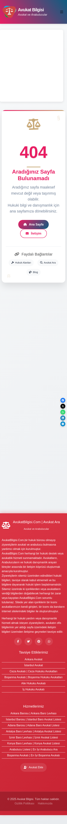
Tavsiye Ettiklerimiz (33, 652)
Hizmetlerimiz (33, 706)
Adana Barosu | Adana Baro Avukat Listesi (33, 725)
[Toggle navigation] (61, 12)
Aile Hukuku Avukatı (33, 683)
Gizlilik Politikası (24, 803)
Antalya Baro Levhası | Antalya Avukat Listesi (33, 731)
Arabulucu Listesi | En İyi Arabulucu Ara (33, 749)
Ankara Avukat (33, 659)
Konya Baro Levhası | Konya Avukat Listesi (33, 743)
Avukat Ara (48, 262)
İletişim (34, 233)
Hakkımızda (45, 803)
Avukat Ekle (33, 767)
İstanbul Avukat (33, 665)
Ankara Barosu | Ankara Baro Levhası (33, 713)
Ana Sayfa (33, 224)
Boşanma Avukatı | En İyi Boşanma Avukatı (33, 755)
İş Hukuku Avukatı (34, 689)
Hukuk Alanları (21, 262)
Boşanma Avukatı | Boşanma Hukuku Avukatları (33, 677)
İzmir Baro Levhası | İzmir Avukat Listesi (33, 737)
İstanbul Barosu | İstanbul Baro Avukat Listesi (33, 719)
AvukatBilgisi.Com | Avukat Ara (36, 522)
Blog (33, 272)
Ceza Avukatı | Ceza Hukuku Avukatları (34, 671)
